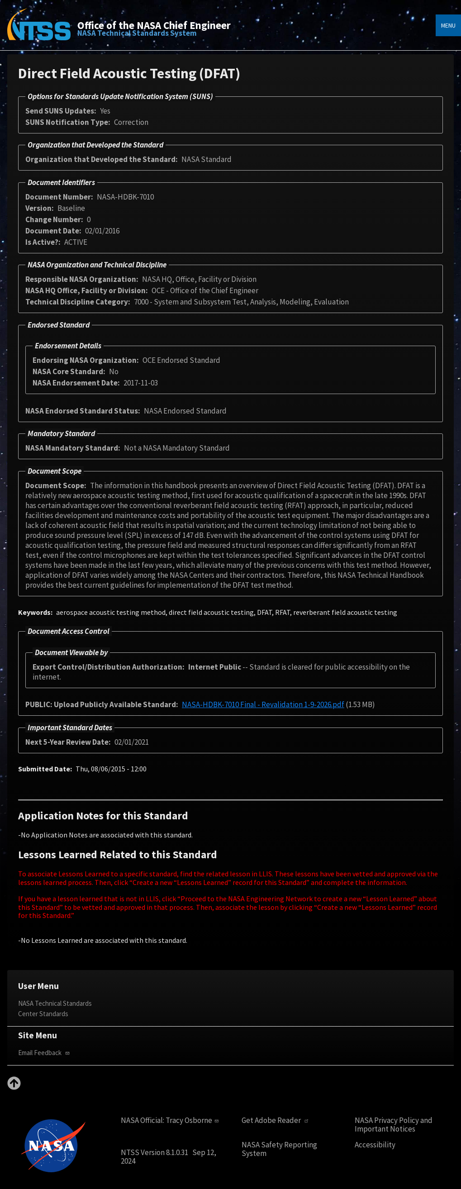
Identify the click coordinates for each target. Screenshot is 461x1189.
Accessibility (375, 1145)
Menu (448, 25)
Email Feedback (44, 1052)
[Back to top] (14, 1087)
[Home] (39, 30)
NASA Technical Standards (55, 1003)
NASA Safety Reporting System (279, 1149)
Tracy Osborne (193, 1120)
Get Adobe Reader (276, 1120)
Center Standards (43, 1013)
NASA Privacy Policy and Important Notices (393, 1124)
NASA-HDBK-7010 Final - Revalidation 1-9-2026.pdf (263, 704)
